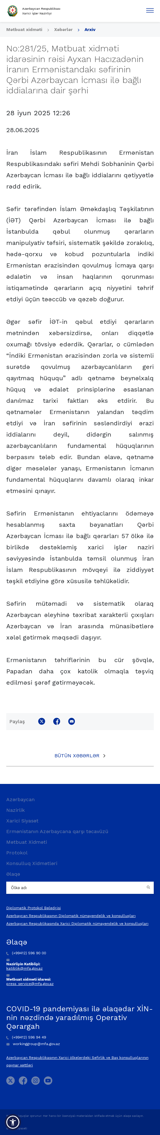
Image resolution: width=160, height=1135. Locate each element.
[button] (12, 1122)
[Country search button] (149, 888)
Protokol (17, 853)
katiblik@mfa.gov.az (24, 968)
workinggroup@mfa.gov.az (33, 1044)
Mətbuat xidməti (24, 29)
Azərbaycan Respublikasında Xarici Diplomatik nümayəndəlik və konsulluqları (77, 923)
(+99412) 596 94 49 (26, 1037)
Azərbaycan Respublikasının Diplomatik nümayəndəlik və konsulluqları (71, 916)
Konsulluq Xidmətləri (31, 863)
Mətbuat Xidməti (26, 842)
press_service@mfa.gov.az (30, 984)
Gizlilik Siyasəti (16, 1128)
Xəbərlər (63, 29)
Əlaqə (13, 874)
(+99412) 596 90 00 (26, 953)
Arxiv (90, 29)
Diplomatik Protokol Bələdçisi (33, 908)
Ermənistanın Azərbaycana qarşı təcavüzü (57, 831)
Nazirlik (15, 810)
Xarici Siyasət (22, 821)
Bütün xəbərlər (77, 756)
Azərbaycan (20, 799)
